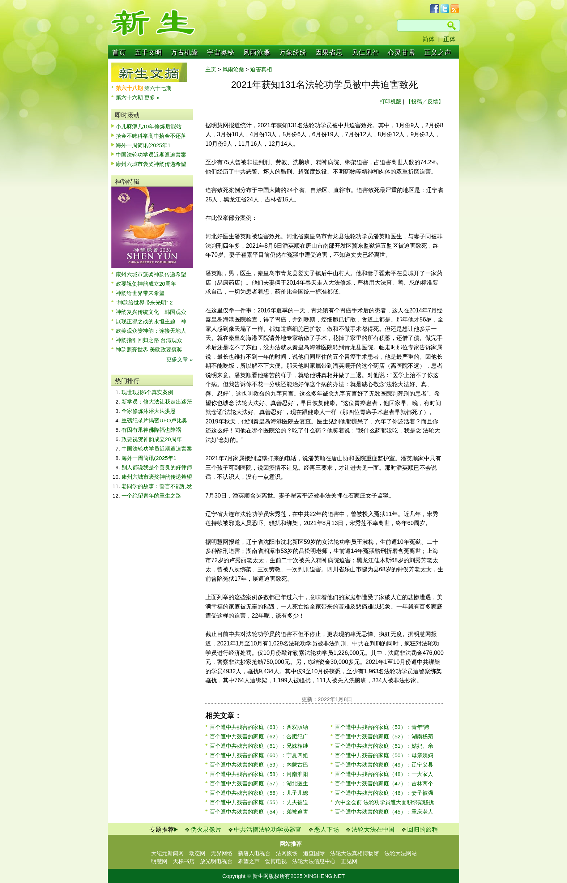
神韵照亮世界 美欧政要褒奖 (149, 349)
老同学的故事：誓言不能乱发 (157, 486)
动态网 (197, 853)
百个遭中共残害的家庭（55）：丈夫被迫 (259, 802)
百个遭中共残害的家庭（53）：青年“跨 (382, 727)
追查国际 (314, 853)
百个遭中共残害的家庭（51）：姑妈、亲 (384, 746)
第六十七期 (157, 88)
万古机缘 (184, 52)
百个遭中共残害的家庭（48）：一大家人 (384, 774)
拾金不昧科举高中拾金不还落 (151, 136)
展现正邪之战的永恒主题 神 (151, 321)
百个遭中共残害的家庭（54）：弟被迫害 (259, 812)
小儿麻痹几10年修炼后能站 (149, 126)
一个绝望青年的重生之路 (151, 495)
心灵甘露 (401, 52)
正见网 (349, 861)
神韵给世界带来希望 (140, 293)
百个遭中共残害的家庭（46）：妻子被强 (384, 793)
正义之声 (437, 52)
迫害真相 (261, 69)
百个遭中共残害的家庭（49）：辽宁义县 (384, 765)
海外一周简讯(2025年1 (143, 145)
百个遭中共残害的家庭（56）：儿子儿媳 (259, 793)
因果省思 (329, 52)
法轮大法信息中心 (314, 861)
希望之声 (249, 861)
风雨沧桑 (256, 52)
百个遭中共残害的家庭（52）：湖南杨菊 (384, 736)
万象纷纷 (293, 52)
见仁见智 (365, 52)
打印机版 (390, 101)
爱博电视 (276, 861)
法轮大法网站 (400, 853)
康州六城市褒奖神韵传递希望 (151, 164)
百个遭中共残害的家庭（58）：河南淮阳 (259, 774)
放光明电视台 (216, 861)
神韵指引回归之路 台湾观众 (149, 340)
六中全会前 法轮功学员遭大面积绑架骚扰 (384, 802)
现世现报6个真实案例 (147, 392)
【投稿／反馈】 (425, 101)
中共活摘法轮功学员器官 (268, 829)
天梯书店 (184, 861)
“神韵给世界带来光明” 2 (144, 302)
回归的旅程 (422, 829)
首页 (119, 52)
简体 (428, 39)
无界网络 (222, 853)
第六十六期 (130, 97)
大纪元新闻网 (167, 853)
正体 (449, 39)
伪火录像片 (206, 829)
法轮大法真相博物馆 (354, 853)
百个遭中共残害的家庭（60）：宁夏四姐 (259, 755)
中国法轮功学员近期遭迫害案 (151, 155)
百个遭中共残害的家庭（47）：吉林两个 (384, 783)
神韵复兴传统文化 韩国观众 (151, 312)
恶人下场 (326, 829)
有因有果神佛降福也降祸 (151, 430)
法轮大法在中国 (373, 829)
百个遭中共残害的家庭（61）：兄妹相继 (259, 746)
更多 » (152, 97)
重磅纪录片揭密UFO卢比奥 (154, 420)
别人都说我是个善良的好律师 (157, 467)
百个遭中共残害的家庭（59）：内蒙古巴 (259, 765)
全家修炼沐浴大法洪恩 (149, 411)
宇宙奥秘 (220, 52)
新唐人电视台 (254, 853)
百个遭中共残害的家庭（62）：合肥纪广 (259, 736)
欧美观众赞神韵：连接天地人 (151, 331)
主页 (210, 69)
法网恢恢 (287, 853)
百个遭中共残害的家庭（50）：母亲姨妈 (384, 755)
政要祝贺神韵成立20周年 (146, 284)
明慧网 (159, 861)
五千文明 (148, 52)
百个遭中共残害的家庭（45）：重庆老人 (384, 812)
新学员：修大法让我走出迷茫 (157, 401)
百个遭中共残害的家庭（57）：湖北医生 (259, 783)
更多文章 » (179, 359)
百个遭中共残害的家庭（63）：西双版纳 (259, 727)
